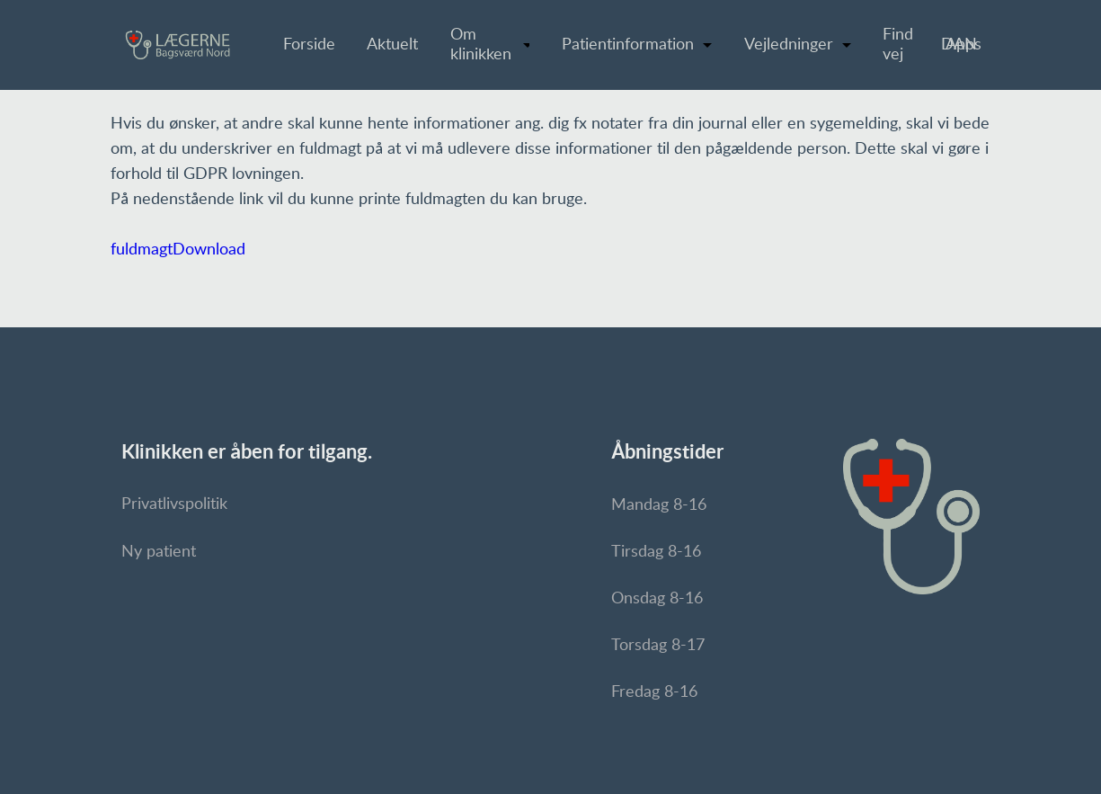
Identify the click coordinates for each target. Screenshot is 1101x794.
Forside (309, 45)
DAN (959, 45)
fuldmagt (142, 250)
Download (209, 250)
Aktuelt (392, 45)
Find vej (898, 45)
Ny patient (158, 552)
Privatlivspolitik (174, 504)
